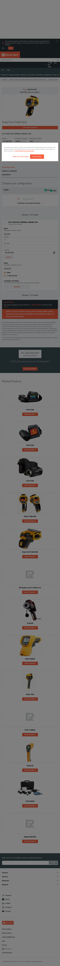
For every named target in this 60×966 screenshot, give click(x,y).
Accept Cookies (37, 156)
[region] (30, 151)
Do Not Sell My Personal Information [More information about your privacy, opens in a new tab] (24, 151)
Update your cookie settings (21, 156)
